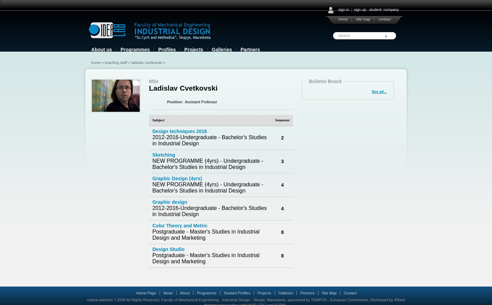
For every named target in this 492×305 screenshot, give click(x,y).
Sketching (163, 155)
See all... (379, 92)
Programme (206, 293)
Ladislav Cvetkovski (146, 63)
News (168, 293)
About (185, 293)
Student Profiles (237, 293)
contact (385, 19)
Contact (350, 293)
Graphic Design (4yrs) (177, 178)
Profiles (167, 49)
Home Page (146, 293)
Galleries (222, 49)
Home (96, 63)
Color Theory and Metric (179, 225)
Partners (250, 49)
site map (363, 19)
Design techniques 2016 (179, 131)
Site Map (329, 293)
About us (101, 49)
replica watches (100, 300)
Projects (193, 49)
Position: (175, 102)
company (391, 10)
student (375, 10)
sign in (343, 10)
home (343, 19)
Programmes (135, 49)
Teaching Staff (116, 63)
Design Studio (168, 249)
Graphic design (169, 202)
